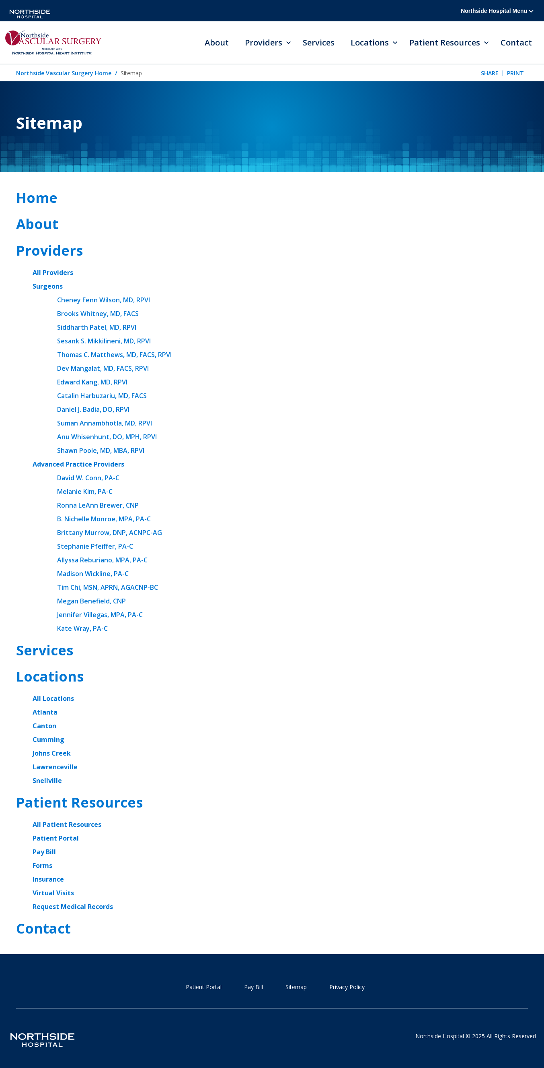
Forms (42, 865)
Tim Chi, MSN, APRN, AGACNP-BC (107, 587)
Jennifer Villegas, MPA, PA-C (100, 614)
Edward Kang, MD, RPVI (92, 382)
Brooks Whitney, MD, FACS (98, 313)
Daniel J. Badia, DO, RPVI (93, 409)
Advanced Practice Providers (78, 464)
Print (515, 73)
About (217, 42)
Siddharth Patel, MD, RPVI (96, 327)
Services (319, 42)
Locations (50, 676)
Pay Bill (44, 851)
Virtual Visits (53, 892)
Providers (49, 250)
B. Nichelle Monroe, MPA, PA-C (104, 518)
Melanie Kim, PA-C (85, 491)
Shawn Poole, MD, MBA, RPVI (100, 450)
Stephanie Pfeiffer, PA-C (95, 546)
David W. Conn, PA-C (88, 477)
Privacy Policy (347, 987)
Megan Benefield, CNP (91, 601)
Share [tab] (490, 73)
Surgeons (48, 286)
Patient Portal (56, 838)
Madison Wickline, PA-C (93, 573)
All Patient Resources (67, 824)
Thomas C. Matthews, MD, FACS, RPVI (114, 354)
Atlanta (45, 712)
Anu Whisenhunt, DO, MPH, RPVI (107, 436)
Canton (44, 725)
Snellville (47, 780)
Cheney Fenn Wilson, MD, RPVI (103, 299)
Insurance (48, 879)
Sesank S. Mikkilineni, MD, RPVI (104, 341)
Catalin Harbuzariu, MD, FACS (102, 395)
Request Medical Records (73, 906)
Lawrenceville (55, 766)
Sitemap (296, 987)
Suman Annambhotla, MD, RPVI (104, 423)
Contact (516, 42)
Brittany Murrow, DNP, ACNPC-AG (109, 532)
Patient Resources (79, 802)
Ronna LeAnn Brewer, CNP (98, 505)
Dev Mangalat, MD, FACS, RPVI (103, 368)
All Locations (53, 698)
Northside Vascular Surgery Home (63, 73)
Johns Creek (52, 753)
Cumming (48, 739)
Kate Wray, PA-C (82, 628)
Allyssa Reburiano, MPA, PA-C (102, 560)
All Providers (53, 272)
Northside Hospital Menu (497, 11)
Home (36, 197)
